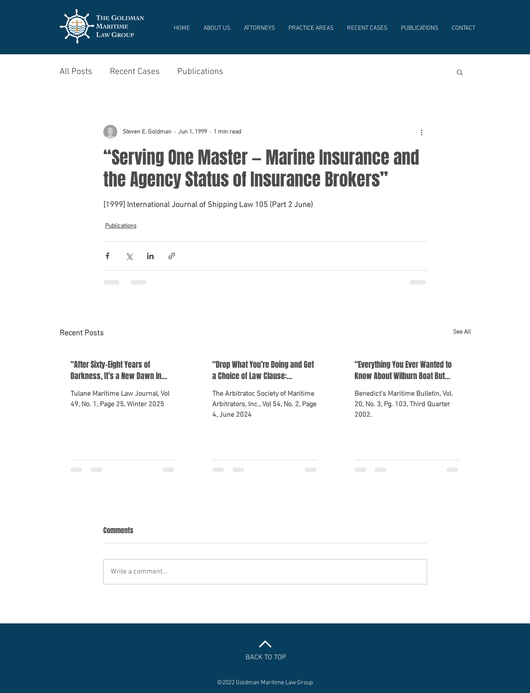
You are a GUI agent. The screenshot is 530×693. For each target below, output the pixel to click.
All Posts (76, 72)
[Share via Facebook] (107, 256)
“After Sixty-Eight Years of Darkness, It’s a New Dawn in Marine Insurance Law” (115, 370)
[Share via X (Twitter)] (129, 256)
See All (462, 332)
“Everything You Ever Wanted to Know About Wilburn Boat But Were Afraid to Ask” (403, 370)
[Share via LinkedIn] (150, 256)
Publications (200, 72)
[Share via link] (172, 256)
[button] (460, 71)
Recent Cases (135, 72)
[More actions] (422, 132)
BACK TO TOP (266, 657)
